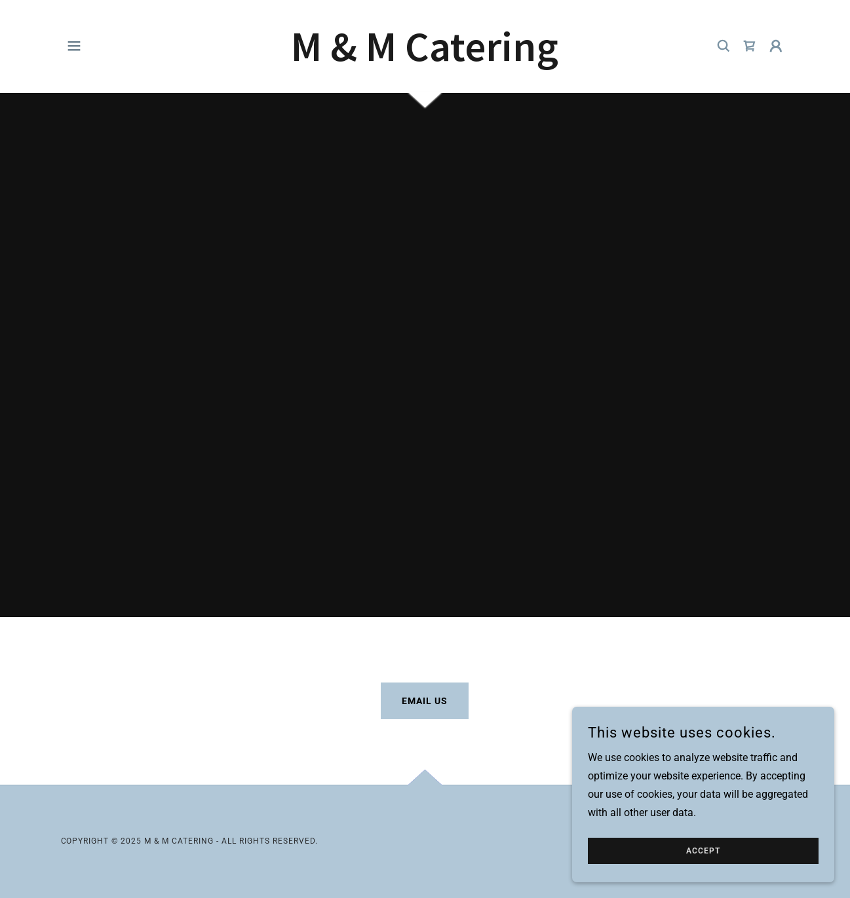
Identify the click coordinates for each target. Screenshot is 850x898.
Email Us (425, 701)
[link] (424, 57)
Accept (703, 869)
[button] (74, 46)
